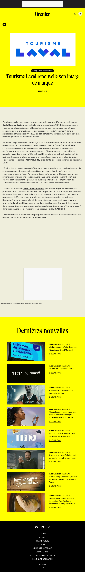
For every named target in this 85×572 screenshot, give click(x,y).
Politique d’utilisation (42, 559)
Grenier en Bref (42, 552)
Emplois (42, 537)
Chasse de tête (42, 541)
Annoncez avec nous (42, 548)
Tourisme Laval (10, 122)
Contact (43, 544)
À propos (42, 534)
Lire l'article (55, 354)
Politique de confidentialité (42, 555)
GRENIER (42, 564)
